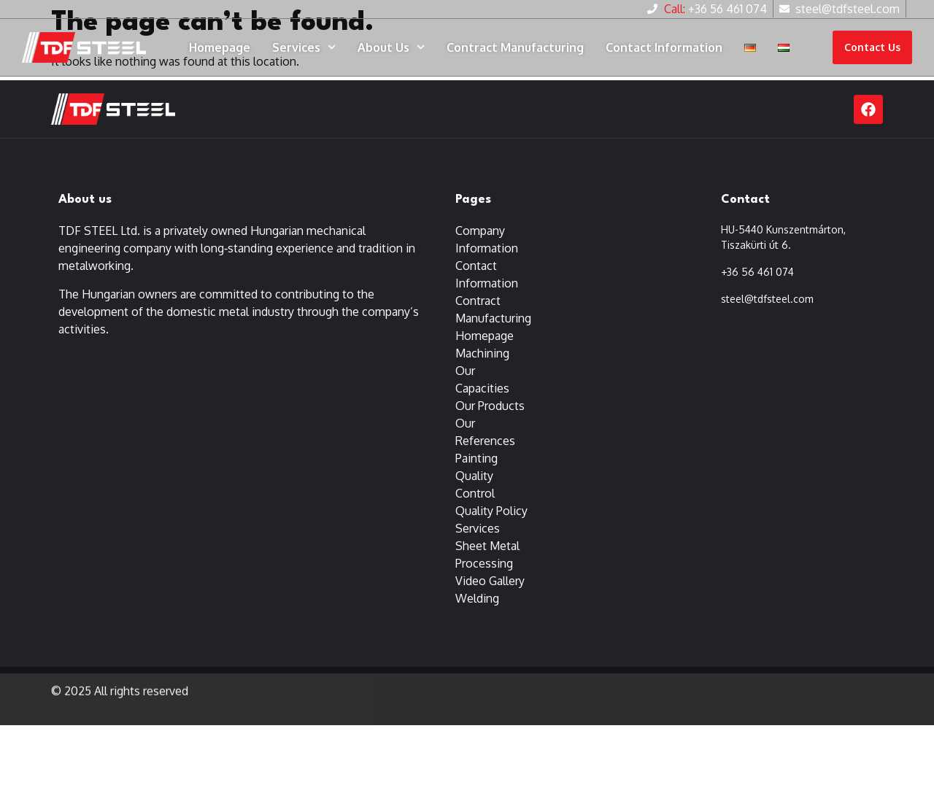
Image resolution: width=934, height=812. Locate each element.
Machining (482, 354)
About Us (391, 47)
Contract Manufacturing (515, 47)
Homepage (219, 47)
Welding (477, 599)
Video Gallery (490, 581)
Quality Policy (491, 511)
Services (304, 47)
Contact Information (664, 47)
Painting (476, 459)
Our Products (490, 406)
